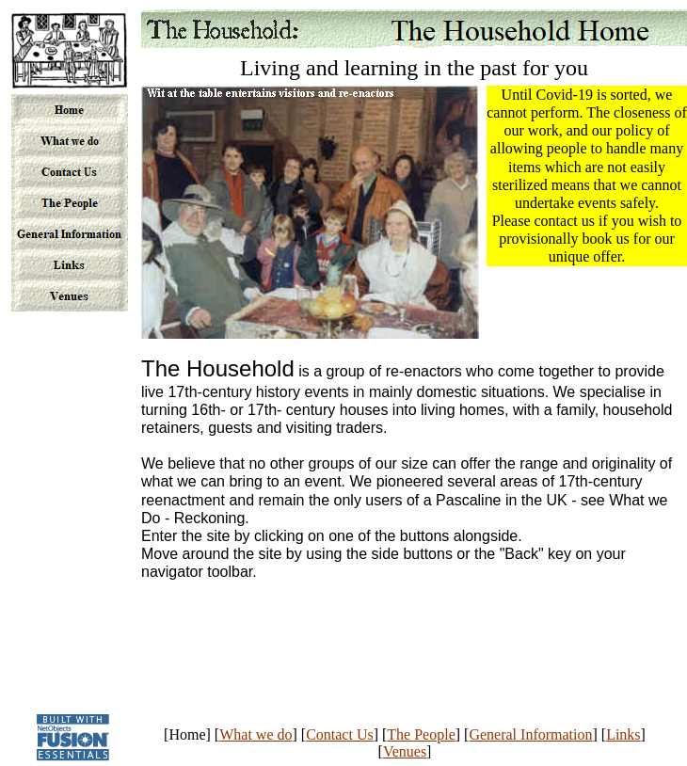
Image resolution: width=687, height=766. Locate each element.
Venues (404, 751)
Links (623, 734)
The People (421, 734)
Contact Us (340, 734)
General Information (530, 734)
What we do (255, 734)
